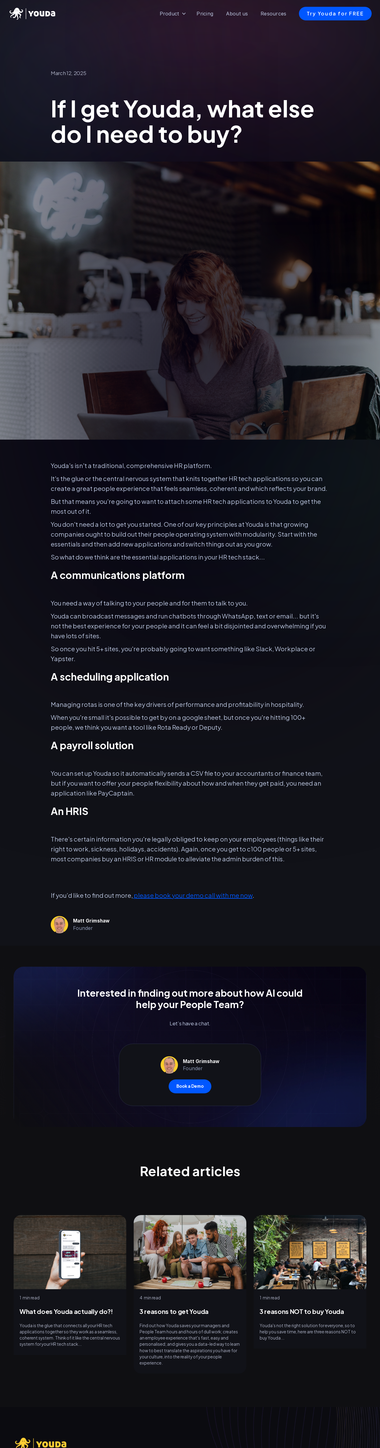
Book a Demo (190, 1086)
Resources (273, 14)
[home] (33, 13)
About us (237, 14)
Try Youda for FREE (335, 13)
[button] (173, 13)
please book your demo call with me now (193, 895)
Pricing (204, 14)
